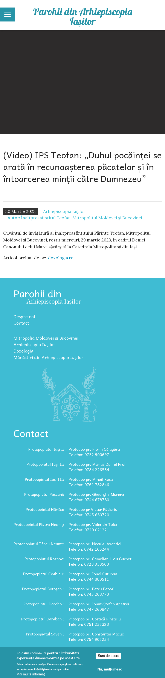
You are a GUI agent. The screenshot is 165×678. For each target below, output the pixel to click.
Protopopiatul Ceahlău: (43, 574)
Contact (21, 322)
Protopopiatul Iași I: (46, 449)
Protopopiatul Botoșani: (43, 589)
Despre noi (24, 316)
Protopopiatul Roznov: (44, 559)
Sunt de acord (108, 656)
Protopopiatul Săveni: (45, 634)
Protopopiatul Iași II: (45, 464)
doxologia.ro (60, 257)
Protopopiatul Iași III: (44, 479)
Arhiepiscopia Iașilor (34, 344)
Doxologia (23, 350)
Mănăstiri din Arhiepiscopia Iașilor (49, 357)
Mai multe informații (31, 674)
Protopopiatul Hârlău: (45, 509)
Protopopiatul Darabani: (42, 619)
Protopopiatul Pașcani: (44, 494)
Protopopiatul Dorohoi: (43, 604)
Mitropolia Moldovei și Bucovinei (46, 337)
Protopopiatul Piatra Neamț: (39, 524)
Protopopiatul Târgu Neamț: (39, 544)
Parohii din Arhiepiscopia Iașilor (82, 16)
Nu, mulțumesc (109, 669)
